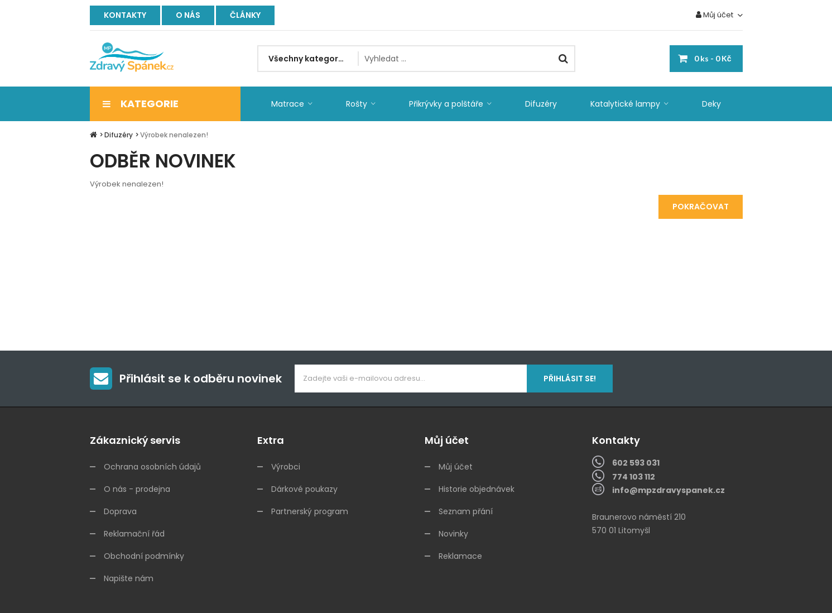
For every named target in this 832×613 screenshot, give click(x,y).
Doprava (120, 511)
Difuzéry (118, 135)
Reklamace (460, 556)
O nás (188, 15)
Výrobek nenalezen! (174, 135)
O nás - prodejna (137, 489)
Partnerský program (309, 511)
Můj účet (456, 466)
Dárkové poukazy (304, 489)
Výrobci (285, 466)
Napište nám (128, 578)
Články (245, 15)
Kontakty (125, 15)
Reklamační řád (134, 533)
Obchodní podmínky (144, 556)
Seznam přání (466, 511)
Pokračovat (700, 206)
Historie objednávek (476, 489)
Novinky (453, 533)
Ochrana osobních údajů (152, 466)
